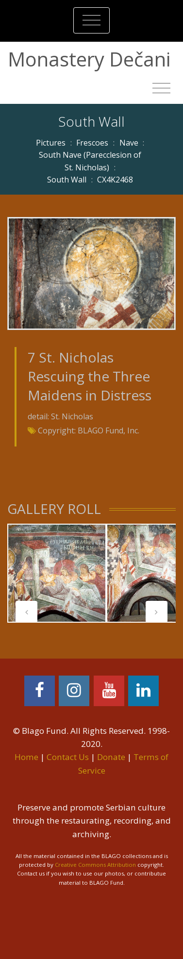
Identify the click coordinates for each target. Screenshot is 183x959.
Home (26, 756)
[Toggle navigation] (91, 20)
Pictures (51, 142)
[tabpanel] (56, 573)
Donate (111, 756)
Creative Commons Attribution (95, 864)
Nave (128, 142)
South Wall (66, 179)
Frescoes (92, 142)
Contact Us (68, 756)
